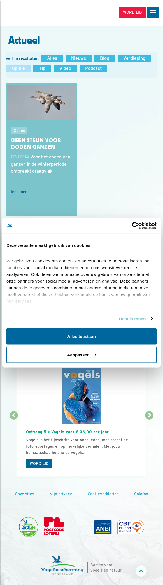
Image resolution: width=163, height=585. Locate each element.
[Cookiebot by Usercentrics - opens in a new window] (132, 225)
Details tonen (132, 318)
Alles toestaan (81, 336)
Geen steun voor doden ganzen (36, 144)
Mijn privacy (61, 494)
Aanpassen (81, 354)
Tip (42, 68)
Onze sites (24, 494)
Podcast (93, 68)
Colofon (141, 494)
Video (65, 68)
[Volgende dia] (149, 446)
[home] (28, 13)
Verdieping (134, 58)
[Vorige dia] (14, 446)
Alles (52, 58)
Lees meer (20, 192)
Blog (104, 58)
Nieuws (78, 58)
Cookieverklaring (103, 494)
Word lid (39, 463)
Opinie (18, 68)
